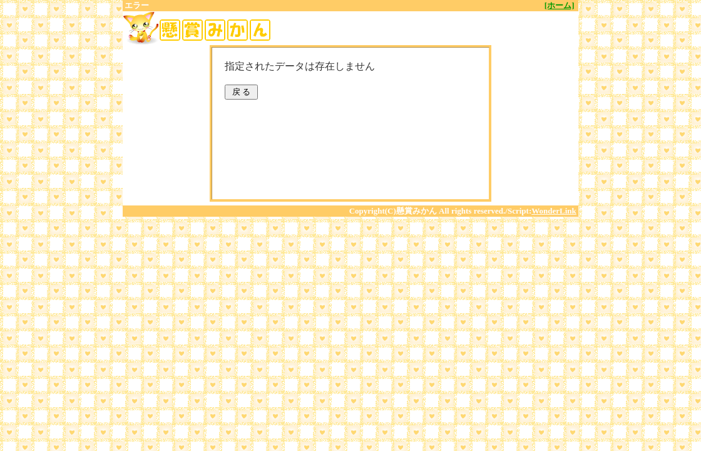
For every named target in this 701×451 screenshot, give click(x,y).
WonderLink (553, 210)
